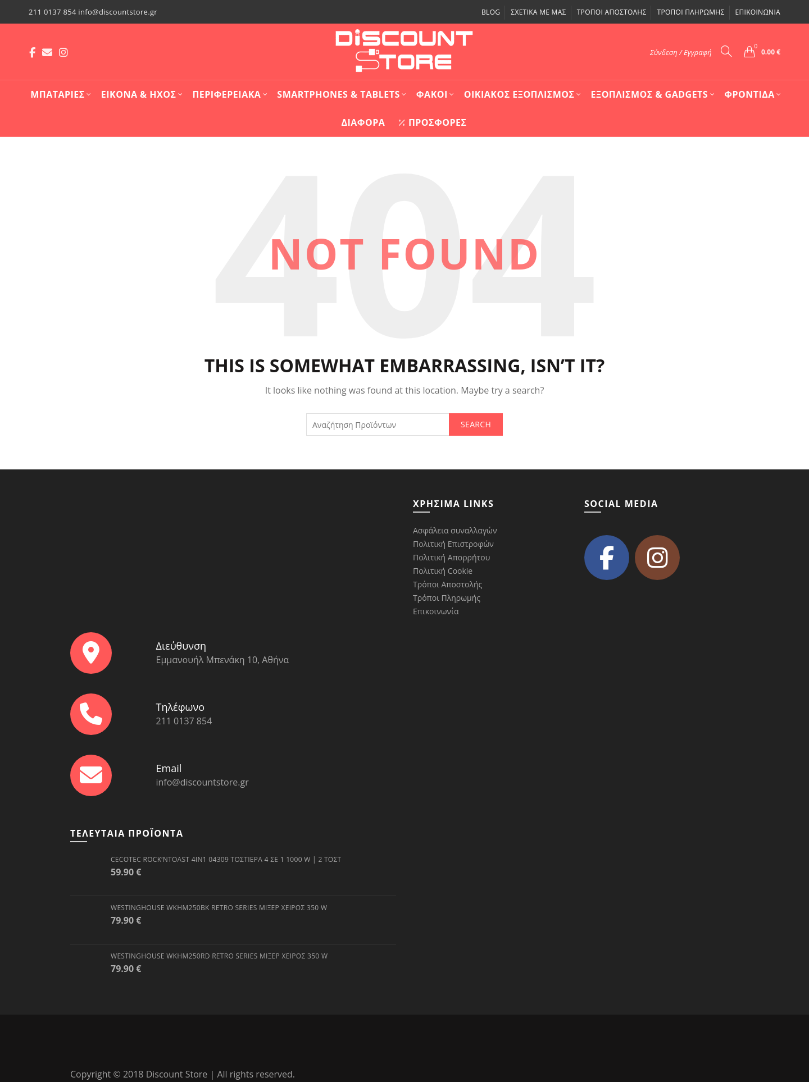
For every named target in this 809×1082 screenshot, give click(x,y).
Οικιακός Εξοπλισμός (519, 94)
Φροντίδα (749, 94)
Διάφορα (363, 122)
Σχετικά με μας (538, 12)
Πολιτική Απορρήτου (451, 557)
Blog (490, 12)
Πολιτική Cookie (442, 570)
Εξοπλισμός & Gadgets (649, 94)
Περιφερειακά (226, 94)
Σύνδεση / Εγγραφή (681, 52)
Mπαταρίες (57, 94)
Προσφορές (432, 122)
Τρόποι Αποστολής (612, 12)
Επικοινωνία (757, 12)
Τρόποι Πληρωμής (690, 12)
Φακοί (432, 94)
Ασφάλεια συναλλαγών (455, 530)
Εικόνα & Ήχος (138, 94)
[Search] (726, 51)
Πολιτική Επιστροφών (453, 543)
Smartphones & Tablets (338, 94)
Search (476, 424)
